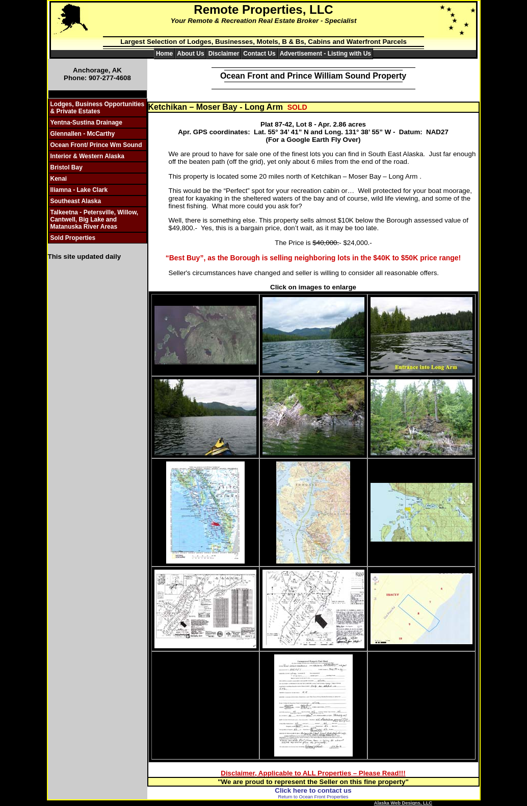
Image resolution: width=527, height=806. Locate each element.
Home (164, 53)
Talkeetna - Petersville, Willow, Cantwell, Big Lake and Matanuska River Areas (94, 219)
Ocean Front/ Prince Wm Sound (96, 145)
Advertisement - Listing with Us (325, 53)
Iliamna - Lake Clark (79, 189)
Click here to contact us (313, 790)
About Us (190, 53)
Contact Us (259, 53)
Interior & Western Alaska (87, 156)
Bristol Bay (66, 167)
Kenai (58, 178)
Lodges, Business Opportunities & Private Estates (97, 108)
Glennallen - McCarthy (82, 133)
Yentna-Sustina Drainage (86, 122)
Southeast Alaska (75, 201)
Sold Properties (73, 237)
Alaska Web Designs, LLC (403, 802)
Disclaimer (224, 53)
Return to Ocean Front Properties (313, 796)
